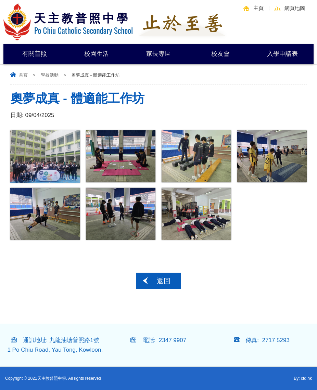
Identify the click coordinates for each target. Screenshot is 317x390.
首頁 (23, 75)
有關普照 (34, 53)
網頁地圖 (294, 8)
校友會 (220, 53)
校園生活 (96, 53)
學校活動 (50, 75)
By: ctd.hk (303, 378)
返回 (163, 281)
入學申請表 (282, 53)
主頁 (258, 8)
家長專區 (158, 53)
